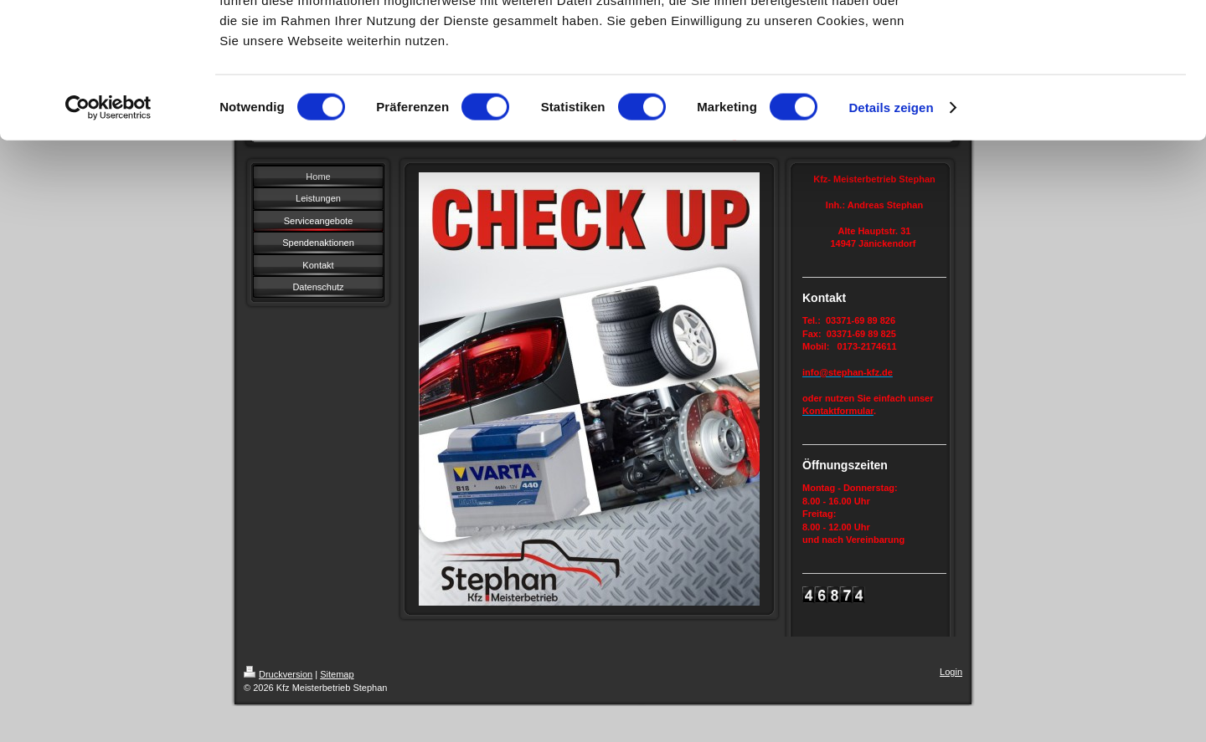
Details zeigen (890, 229)
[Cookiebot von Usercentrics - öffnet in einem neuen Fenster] (108, 229)
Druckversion (278, 674)
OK (1066, 41)
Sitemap (336, 674)
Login (951, 672)
